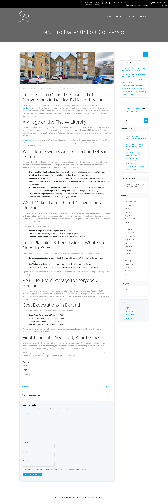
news (25, 365)
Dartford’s (27, 108)
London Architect (131, 111)
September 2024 (131, 236)
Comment (27, 414)
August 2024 (129, 240)
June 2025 (128, 212)
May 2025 (128, 215)
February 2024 (130, 260)
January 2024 (129, 264)
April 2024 (128, 254)
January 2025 (129, 222)
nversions (32, 140)
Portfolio (132, 17)
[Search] (145, 54)
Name (26, 443)
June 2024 (128, 247)
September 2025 (131, 202)
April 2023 (128, 271)
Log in (127, 308)
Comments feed (130, 315)
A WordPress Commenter (134, 109)
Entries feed (129, 311)
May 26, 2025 (47, 89)
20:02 (58, 89)
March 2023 (129, 274)
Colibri (110, 498)
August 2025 (129, 205)
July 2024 (128, 243)
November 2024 (130, 229)
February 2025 (130, 219)
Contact (144, 17)
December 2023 (130, 267)
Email (26, 452)
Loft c (25, 140)
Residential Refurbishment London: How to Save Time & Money (136, 138)
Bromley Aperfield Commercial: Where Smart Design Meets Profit (135, 160)
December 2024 (130, 226)
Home (109, 17)
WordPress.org (130, 318)
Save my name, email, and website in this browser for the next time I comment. (56, 470)
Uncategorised (130, 293)
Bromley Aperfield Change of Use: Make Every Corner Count (136, 146)
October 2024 (130, 233)
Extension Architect (30, 89)
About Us (120, 17)
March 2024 (129, 257)
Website (26, 461)
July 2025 (128, 209)
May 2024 (128, 250)
